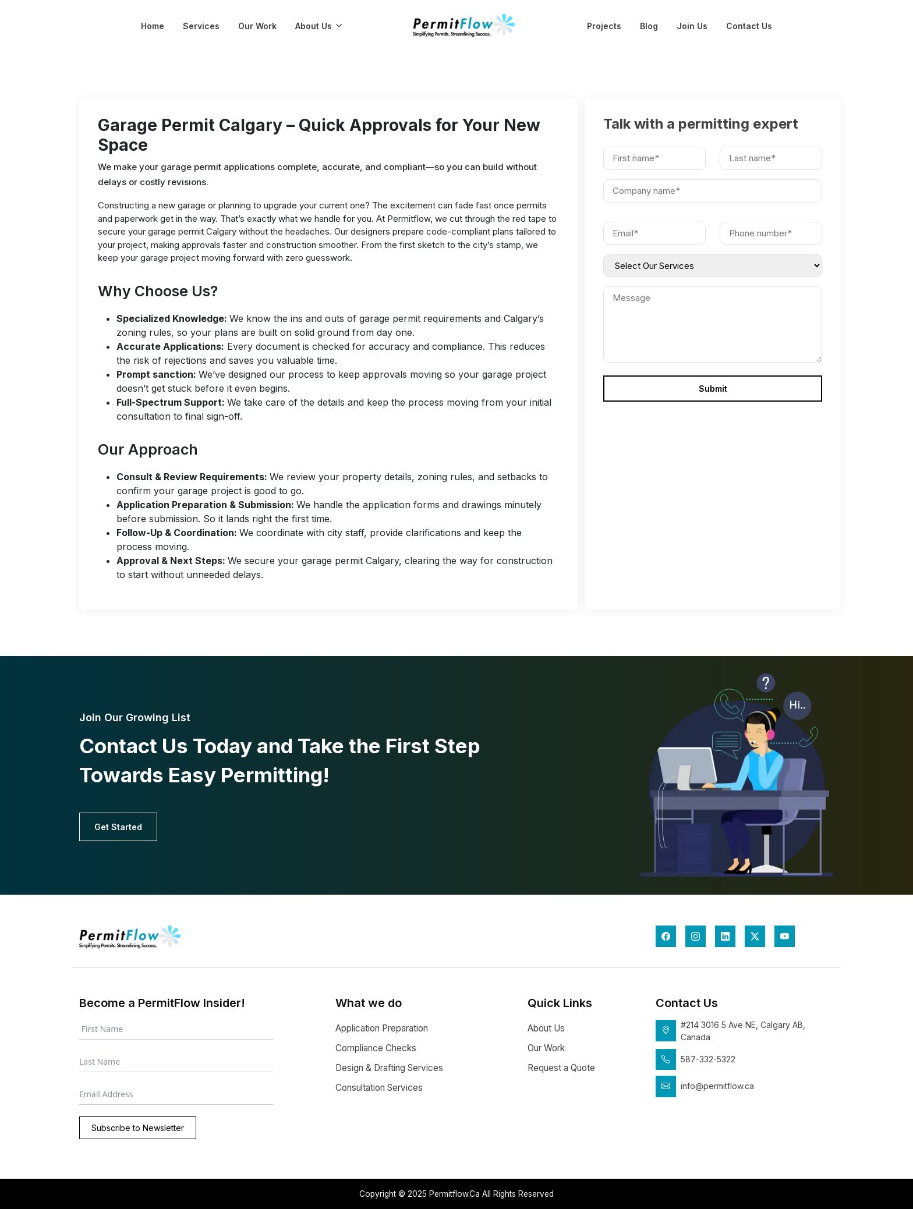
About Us (313, 26)
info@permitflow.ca (717, 1086)
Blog (649, 26)
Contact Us (749, 26)
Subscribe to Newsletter (137, 1128)
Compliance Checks (375, 1048)
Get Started (118, 827)
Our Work (257, 26)
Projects (604, 26)
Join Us (692, 26)
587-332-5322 (708, 1059)
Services (201, 26)
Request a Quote (561, 1067)
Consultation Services (379, 1087)
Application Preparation (381, 1028)
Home (152, 26)
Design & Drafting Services (389, 1067)
